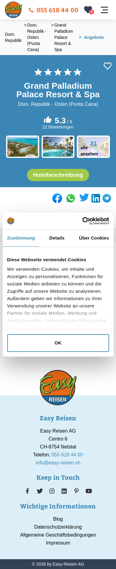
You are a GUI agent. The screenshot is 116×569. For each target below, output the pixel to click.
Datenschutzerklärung (58, 527)
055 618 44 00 (53, 10)
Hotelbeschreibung (58, 175)
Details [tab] (57, 237)
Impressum (58, 542)
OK (58, 342)
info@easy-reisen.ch (58, 462)
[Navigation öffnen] (104, 10)
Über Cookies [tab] (94, 237)
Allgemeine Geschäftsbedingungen (58, 534)
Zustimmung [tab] (21, 237)
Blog (58, 519)
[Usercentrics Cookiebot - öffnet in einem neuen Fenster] (83, 221)
